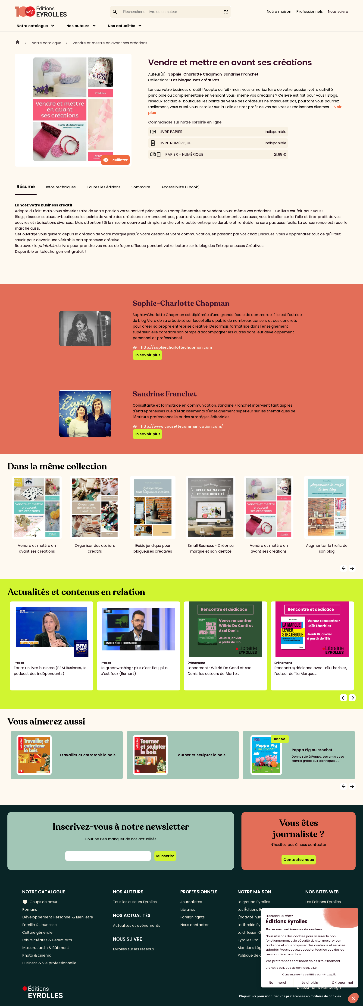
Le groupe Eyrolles (254, 902)
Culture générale (37, 932)
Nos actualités (121, 25)
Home (17, 42)
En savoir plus (147, 355)
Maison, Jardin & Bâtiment (45, 947)
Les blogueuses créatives (195, 80)
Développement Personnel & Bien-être (58, 917)
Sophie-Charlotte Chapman (195, 74)
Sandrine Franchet (240, 74)
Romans (29, 909)
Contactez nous (298, 859)
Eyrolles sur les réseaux (134, 949)
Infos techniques (61, 187)
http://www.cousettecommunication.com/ (178, 426)
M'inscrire (165, 856)
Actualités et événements (137, 925)
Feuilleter (115, 160)
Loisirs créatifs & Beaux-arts (47, 940)
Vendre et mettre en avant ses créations (109, 43)
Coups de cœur (40, 902)
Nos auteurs (77, 25)
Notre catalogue (32, 25)
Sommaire (140, 187)
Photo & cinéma (36, 955)
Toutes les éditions (103, 187)
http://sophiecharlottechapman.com (172, 347)
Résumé (26, 186)
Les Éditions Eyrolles (323, 902)
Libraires (188, 909)
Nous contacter (195, 924)
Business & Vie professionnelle (49, 963)
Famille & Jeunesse (39, 924)
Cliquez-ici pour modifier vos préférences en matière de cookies (290, 996)
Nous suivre (338, 11)
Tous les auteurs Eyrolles (135, 902)
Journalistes (192, 902)
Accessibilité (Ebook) (180, 187)
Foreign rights (193, 917)
